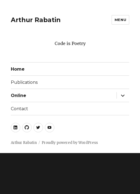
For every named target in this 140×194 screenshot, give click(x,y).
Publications (24, 82)
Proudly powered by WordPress (70, 142)
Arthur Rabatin (36, 20)
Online (18, 95)
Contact (19, 108)
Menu (120, 20)
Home (18, 69)
